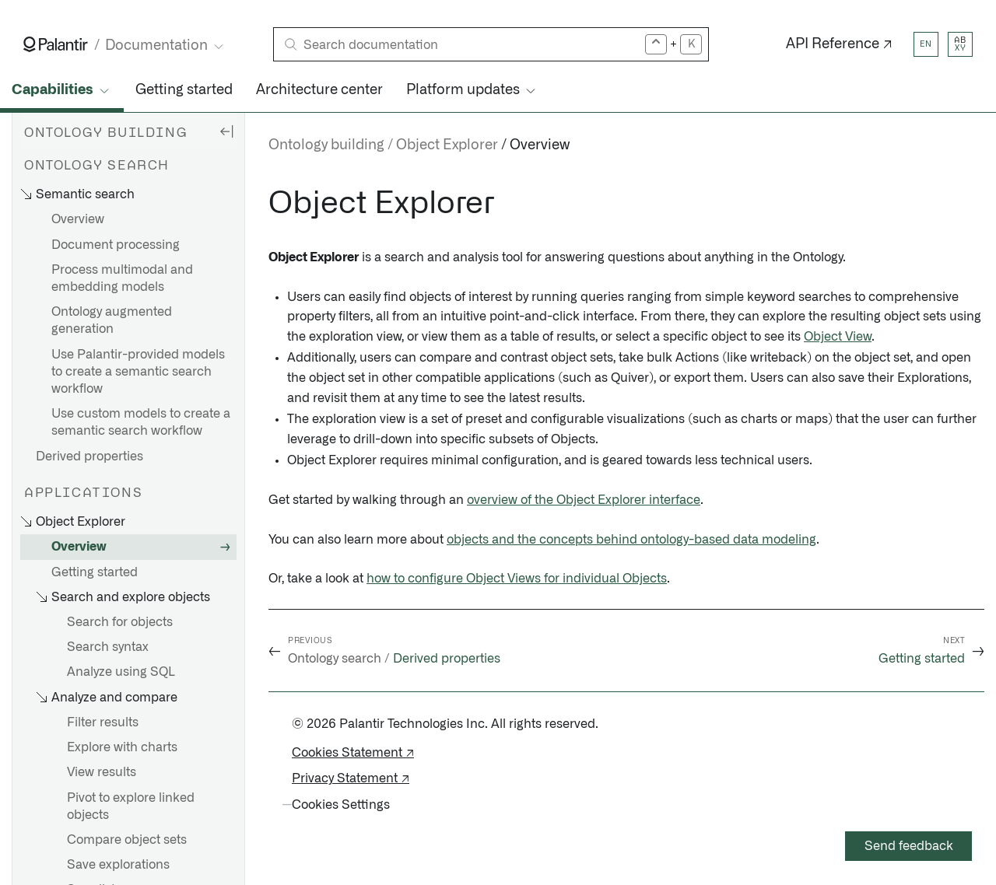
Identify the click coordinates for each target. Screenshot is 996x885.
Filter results (103, 722)
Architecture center (319, 90)
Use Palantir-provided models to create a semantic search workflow (138, 371)
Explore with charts (122, 747)
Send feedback (908, 846)
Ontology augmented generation (111, 320)
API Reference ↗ (839, 44)
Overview (77, 219)
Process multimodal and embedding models (122, 278)
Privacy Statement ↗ (350, 778)
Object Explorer (447, 145)
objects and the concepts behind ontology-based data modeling (631, 539)
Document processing (115, 245)
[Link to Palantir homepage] (55, 44)
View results (101, 772)
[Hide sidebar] (226, 130)
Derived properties (89, 456)
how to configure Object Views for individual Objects (516, 578)
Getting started (184, 90)
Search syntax (108, 647)
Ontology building (326, 145)
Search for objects (120, 622)
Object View (838, 337)
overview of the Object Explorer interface (583, 500)
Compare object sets (127, 840)
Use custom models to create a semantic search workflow (140, 422)
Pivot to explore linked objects (131, 806)
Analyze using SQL (121, 672)
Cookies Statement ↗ (353, 753)
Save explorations (118, 865)
